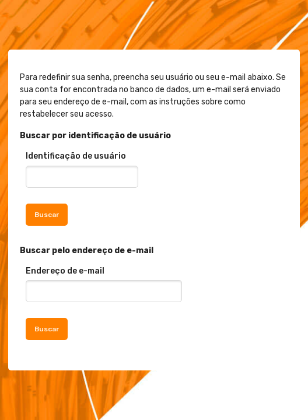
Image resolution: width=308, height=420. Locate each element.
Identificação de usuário (76, 156)
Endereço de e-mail (65, 271)
